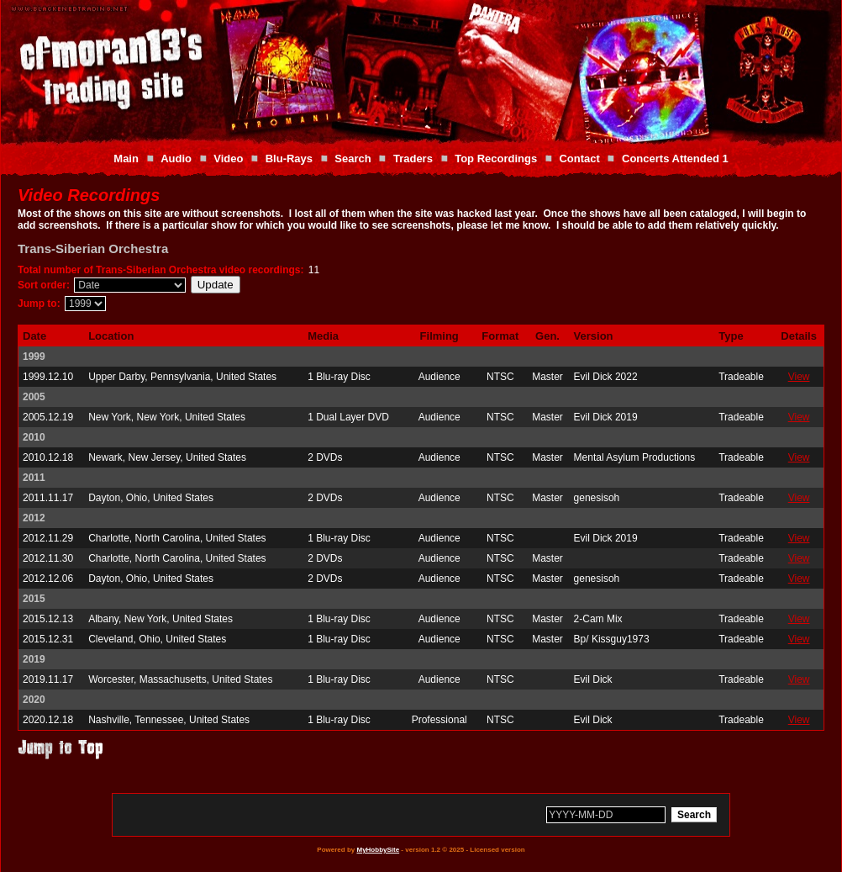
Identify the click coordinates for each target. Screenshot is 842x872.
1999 (34, 356)
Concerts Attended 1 (675, 158)
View (799, 377)
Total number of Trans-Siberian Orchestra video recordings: (161, 270)
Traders (413, 158)
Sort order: (44, 285)
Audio (176, 158)
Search (352, 158)
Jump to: (39, 303)
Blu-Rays (289, 158)
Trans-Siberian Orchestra (93, 248)
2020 (34, 700)
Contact (579, 158)
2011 (34, 478)
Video (228, 158)
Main (126, 158)
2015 (34, 599)
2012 (34, 518)
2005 (34, 397)
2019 (34, 659)
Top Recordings (496, 158)
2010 (34, 437)
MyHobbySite (377, 850)
